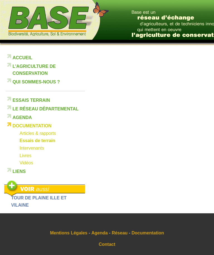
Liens (19, 171)
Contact (107, 244)
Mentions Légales (68, 233)
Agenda (22, 117)
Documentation (32, 125)
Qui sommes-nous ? (36, 82)
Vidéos (26, 162)
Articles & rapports (38, 133)
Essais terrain (31, 100)
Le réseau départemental (46, 109)
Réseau (120, 233)
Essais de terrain (37, 140)
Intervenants (32, 148)
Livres (25, 155)
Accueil (22, 57)
